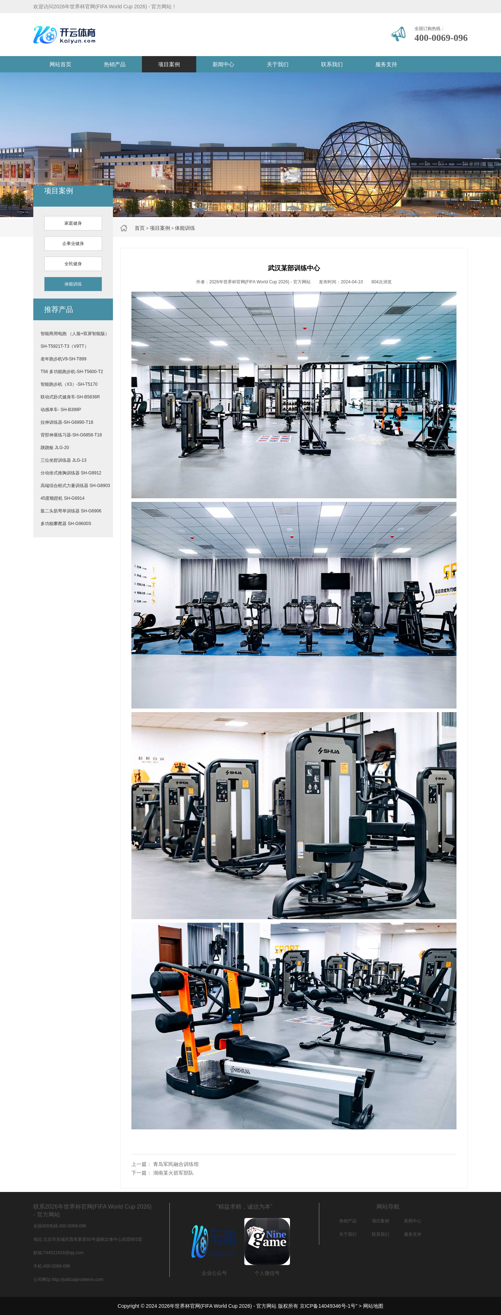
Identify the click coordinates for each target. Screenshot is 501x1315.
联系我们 (332, 64)
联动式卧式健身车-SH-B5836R (70, 396)
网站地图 (373, 1306)
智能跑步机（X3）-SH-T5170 (69, 384)
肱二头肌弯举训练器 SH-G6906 (71, 510)
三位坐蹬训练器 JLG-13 (64, 460)
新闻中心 (223, 64)
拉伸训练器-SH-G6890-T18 (67, 422)
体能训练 (185, 228)
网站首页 (60, 64)
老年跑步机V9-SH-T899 (64, 358)
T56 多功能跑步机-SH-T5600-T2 (72, 371)
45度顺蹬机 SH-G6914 (62, 498)
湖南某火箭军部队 (173, 1173)
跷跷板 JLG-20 (55, 447)
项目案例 (169, 64)
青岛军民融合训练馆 (176, 1164)
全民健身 (73, 263)
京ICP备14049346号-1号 (327, 1306)
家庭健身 (73, 223)
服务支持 (386, 64)
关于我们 (278, 64)
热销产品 (115, 64)
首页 (140, 228)
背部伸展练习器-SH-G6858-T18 (71, 434)
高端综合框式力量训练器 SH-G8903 (75, 485)
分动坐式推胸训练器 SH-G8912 (71, 472)
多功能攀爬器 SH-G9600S (66, 523)
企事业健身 (73, 243)
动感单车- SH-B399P (61, 409)
